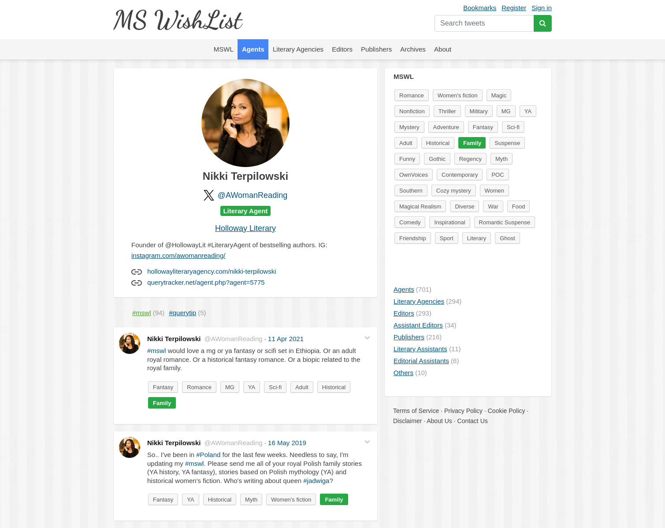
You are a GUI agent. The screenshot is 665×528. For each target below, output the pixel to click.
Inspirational (449, 222)
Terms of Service (416, 410)
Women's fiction (291, 499)
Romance (199, 387)
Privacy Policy (463, 410)
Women (495, 190)
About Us (439, 420)
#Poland (208, 454)
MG (229, 387)
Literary (476, 238)
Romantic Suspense (504, 222)
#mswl (156, 350)
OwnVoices (413, 174)
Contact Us (472, 420)
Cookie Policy (506, 410)
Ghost (507, 238)
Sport (446, 238)
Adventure (446, 127)
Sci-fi (275, 387)
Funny (407, 159)
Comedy (409, 222)
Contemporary (460, 174)
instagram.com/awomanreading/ (178, 255)
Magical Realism (420, 206)
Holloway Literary (245, 228)
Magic (499, 95)
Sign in (541, 7)
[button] (367, 338)
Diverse (464, 206)
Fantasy (163, 387)
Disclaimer (407, 420)
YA (251, 387)
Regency (470, 159)
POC (497, 174)
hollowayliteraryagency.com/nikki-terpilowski (211, 271)
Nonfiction (412, 111)
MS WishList (177, 19)
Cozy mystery (453, 190)
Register (514, 7)
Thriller (447, 111)
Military (479, 111)
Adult (301, 387)
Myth (251, 499)
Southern (411, 190)
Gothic (437, 159)
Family (162, 403)
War (493, 206)
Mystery (409, 127)
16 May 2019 (287, 442)
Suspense (507, 143)
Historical (334, 387)
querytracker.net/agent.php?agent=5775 (205, 282)
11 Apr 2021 (286, 338)
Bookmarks (479, 7)
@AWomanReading (252, 195)
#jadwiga (316, 480)
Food (518, 206)
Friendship (412, 238)
